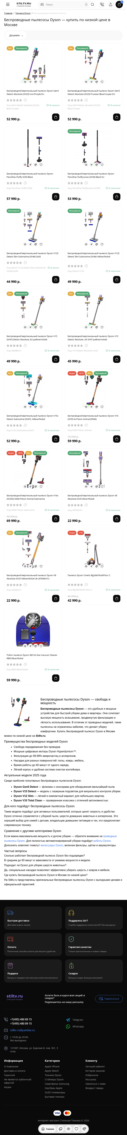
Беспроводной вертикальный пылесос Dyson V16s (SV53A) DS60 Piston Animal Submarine (32, 497)
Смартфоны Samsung (57, 1083)
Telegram (74, 1020)
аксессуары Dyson (52, 845)
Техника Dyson (53, 1075)
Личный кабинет (95, 1066)
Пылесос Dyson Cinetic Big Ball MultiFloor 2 (89, 575)
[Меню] (7, 4)
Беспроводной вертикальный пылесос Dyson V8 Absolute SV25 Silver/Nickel (92, 497)
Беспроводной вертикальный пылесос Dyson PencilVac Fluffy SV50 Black (30, 175)
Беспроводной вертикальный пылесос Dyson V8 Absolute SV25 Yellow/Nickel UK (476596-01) (31, 577)
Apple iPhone (52, 1066)
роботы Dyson (102, 840)
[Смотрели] (60, 1128)
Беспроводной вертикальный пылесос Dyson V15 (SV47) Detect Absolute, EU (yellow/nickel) (32, 338)
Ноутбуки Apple (53, 1088)
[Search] (86, 4)
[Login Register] (110, 4)
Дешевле (16, 35)
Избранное (91, 1075)
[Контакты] (102, 4)
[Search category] (42, 4)
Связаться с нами (95, 1083)
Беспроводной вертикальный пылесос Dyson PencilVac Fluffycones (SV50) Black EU (91, 175)
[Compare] (35, 81)
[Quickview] (25, 81)
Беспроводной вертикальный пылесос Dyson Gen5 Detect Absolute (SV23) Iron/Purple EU (33, 92)
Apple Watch (52, 1070)
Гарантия (9, 1075)
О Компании (11, 1066)
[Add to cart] (55, 117)
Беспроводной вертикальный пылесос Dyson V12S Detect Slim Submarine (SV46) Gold (32, 255)
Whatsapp (75, 1026)
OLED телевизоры (55, 1092)
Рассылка (90, 1079)
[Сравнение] (84, 1128)
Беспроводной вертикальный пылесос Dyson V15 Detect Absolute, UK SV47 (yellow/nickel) (93, 338)
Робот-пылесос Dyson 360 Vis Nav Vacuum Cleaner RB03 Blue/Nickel (32, 656)
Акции (7, 1087)
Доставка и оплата (14, 1070)
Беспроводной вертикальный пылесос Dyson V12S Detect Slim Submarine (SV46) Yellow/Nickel (93, 255)
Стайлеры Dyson (54, 1079)
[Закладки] (76, 1128)
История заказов (95, 1070)
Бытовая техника (54, 1096)
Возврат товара (94, 1088)
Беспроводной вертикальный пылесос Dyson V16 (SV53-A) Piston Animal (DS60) (93, 417)
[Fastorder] (30, 81)
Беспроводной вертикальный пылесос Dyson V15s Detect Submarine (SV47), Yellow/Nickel (32, 417)
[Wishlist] (41, 81)
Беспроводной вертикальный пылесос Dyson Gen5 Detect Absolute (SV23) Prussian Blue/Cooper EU (94, 92)
